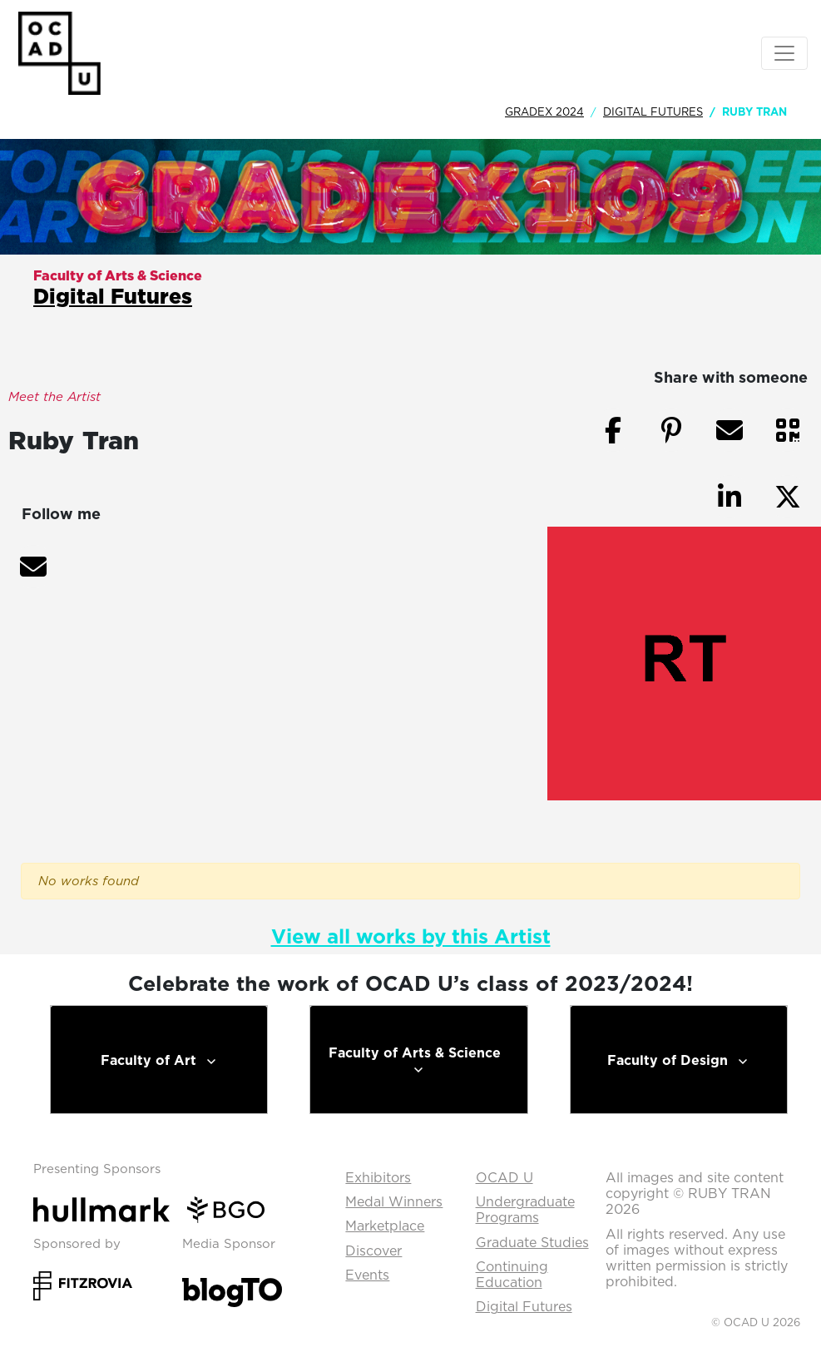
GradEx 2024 (544, 111)
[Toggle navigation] (784, 53)
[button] (33, 566)
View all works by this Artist (411, 936)
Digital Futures (653, 111)
